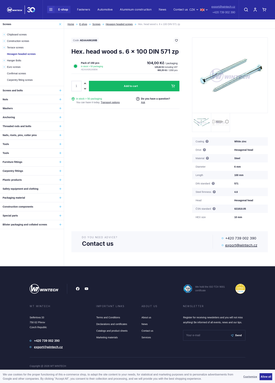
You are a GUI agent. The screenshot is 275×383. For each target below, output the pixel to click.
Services (146, 337)
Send (236, 335)
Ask (143, 102)
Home (71, 24)
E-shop (57, 9)
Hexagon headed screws (119, 24)
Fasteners (83, 10)
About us (146, 317)
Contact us (180, 10)
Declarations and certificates (111, 324)
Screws (96, 24)
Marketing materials (107, 337)
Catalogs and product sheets (112, 330)
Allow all (266, 376)
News (162, 10)
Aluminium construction (136, 10)
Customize (250, 376)
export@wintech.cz (223, 7)
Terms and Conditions (108, 317)
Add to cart (131, 85)
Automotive (105, 10)
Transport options (110, 102)
